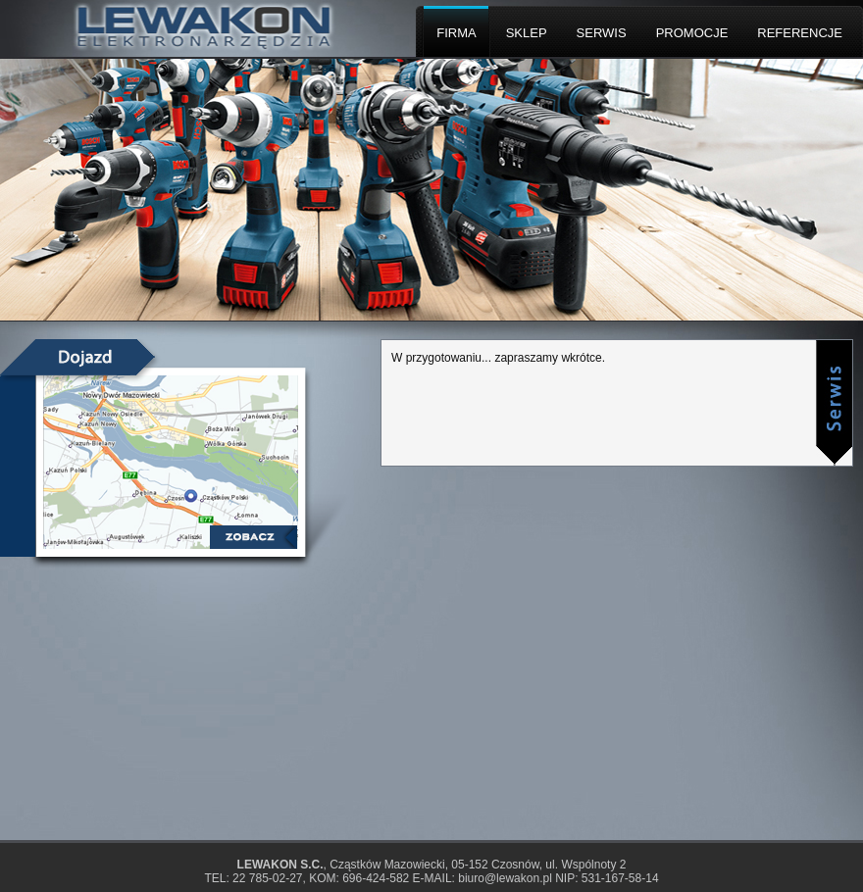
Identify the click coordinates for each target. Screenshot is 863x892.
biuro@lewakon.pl (505, 878)
